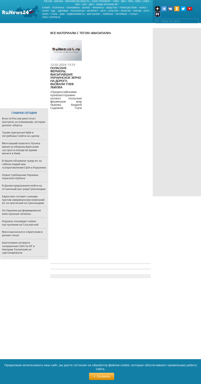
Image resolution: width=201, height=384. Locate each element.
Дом (62, 14)
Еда (53, 11)
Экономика (73, 7)
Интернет (92, 11)
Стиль (54, 14)
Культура (113, 11)
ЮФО (137, 1)
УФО (77, 4)
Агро (146, 11)
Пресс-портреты (51, 17)
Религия (125, 11)
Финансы (98, 7)
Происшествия (128, 7)
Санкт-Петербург (101, 1)
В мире (46, 7)
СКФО (146, 1)
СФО (84, 4)
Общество (111, 7)
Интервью (121, 14)
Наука (142, 7)
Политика (58, 7)
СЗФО (116, 1)
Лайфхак (108, 14)
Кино (45, 14)
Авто (103, 11)
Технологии (78, 11)
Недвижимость (75, 14)
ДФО (91, 4)
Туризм (137, 11)
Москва (58, 1)
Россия (48, 1)
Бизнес (86, 7)
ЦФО (123, 1)
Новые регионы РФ (107, 4)
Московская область (77, 1)
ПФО (130, 1)
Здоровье (63, 11)
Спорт (45, 11)
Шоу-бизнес (93, 14)
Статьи (133, 14)
